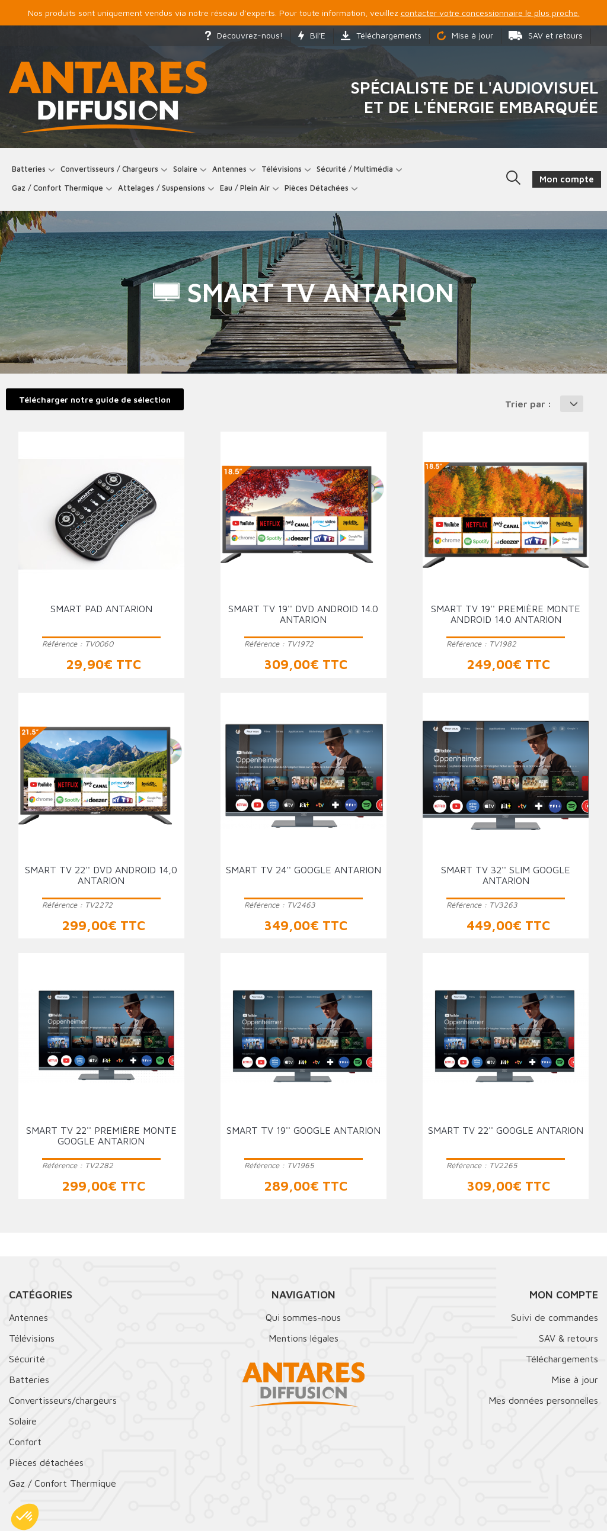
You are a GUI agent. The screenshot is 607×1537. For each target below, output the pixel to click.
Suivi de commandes (554, 1323)
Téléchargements (381, 35)
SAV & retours (568, 1344)
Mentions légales (303, 1344)
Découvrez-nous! (244, 35)
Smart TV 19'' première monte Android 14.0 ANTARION (505, 620)
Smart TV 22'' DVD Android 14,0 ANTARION (101, 880)
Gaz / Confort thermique (60, 190)
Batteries (32, 171)
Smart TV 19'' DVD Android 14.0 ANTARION (303, 620)
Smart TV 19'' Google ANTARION (303, 1135)
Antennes (232, 171)
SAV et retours (546, 35)
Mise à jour (465, 35)
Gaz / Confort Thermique (62, 1489)
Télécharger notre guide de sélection (95, 405)
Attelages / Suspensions (164, 190)
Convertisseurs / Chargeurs (112, 171)
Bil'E (311, 35)
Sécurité (27, 1364)
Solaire (188, 171)
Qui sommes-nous (303, 1323)
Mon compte (563, 1300)
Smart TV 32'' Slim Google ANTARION (505, 880)
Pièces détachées (319, 190)
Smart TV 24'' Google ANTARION (303, 875)
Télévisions (284, 171)
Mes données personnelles (543, 1406)
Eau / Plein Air (248, 190)
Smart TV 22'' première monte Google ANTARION (101, 1141)
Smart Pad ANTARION (101, 614)
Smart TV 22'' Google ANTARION (505, 1135)
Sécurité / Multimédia (358, 171)
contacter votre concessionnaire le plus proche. (490, 13)
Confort (25, 1447)
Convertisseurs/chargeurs (63, 1406)
